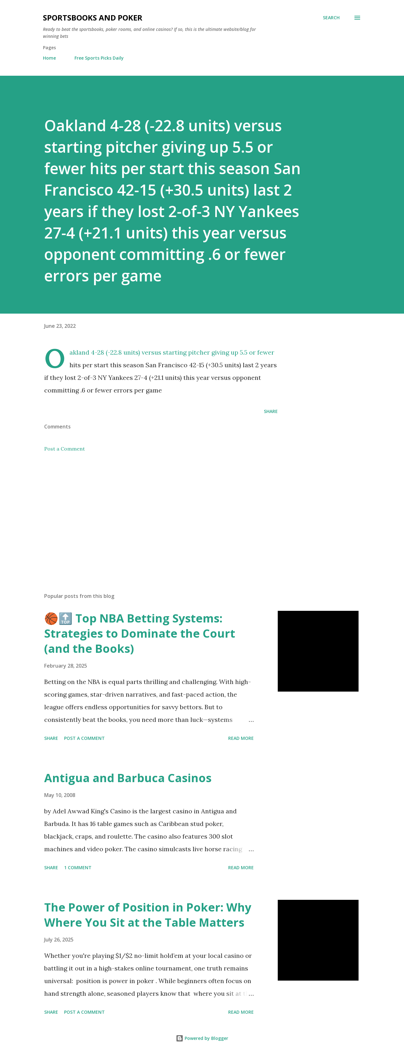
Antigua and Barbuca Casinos (127, 778)
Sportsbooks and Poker (92, 17)
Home (49, 58)
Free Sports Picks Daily (99, 58)
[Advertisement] (151, 514)
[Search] (331, 17)
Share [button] (271, 411)
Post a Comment (64, 448)
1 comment (78, 867)
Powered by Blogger (202, 1038)
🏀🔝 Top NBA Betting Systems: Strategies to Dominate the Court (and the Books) (139, 633)
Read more (241, 738)
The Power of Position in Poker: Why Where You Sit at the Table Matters (147, 915)
